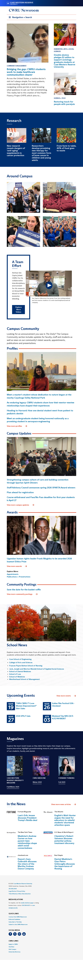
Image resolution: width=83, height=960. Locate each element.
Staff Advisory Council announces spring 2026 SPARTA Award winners (41, 487)
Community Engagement (17, 66)
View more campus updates (20, 505)
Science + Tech (59, 98)
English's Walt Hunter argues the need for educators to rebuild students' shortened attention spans (65, 820)
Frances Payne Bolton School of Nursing (25, 666)
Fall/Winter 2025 (13, 787)
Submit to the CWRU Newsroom (18, 924)
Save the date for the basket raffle (24, 589)
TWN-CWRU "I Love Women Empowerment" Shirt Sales (26, 706)
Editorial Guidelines (14, 919)
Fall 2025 (61, 782)
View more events (66, 696)
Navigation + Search (20, 17)
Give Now (11, 947)
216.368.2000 (13, 888)
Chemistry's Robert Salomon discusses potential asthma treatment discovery (64, 840)
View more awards (17, 566)
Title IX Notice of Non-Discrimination (20, 894)
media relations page (27, 903)
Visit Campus (12, 949)
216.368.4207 (26, 905)
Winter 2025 (37, 782)
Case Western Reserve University (22, 883)
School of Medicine (17, 677)
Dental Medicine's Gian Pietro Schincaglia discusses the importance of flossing (64, 864)
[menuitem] (41, 917)
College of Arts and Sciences (20, 662)
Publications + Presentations (18, 577)
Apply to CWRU (13, 944)
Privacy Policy (21, 891)
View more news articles (61, 804)
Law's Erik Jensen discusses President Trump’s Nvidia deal (27, 817)
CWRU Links (13, 941)
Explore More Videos (18, 309)
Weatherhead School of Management (24, 679)
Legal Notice (12, 891)
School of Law (15, 674)
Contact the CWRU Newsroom (18, 917)
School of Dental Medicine (20, 671)
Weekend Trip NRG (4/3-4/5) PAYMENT (63, 717)
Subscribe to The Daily (15, 922)
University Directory (14, 952)
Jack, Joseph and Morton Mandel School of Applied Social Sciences (36, 669)
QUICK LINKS (14, 914)
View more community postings (22, 594)
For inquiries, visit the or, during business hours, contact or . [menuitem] (24, 905)
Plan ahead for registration (20, 492)
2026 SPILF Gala (23, 716)
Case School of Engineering (20, 659)
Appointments (12, 574)
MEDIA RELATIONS (16, 899)
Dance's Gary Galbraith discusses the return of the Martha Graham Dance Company (27, 864)
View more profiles (17, 426)
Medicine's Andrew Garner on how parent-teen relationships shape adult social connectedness (27, 842)
